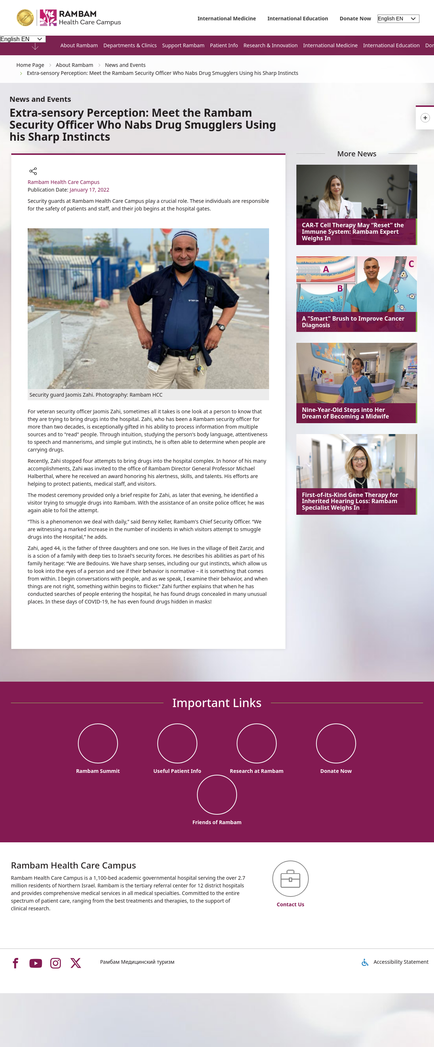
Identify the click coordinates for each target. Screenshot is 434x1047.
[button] (33, 172)
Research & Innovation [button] (271, 45)
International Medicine (227, 18)
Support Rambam (183, 45)
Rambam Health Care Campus (63, 181)
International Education (298, 18)
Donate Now (355, 18)
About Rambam (79, 45)
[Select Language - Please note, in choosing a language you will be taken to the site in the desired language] (23, 39)
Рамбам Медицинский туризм (137, 961)
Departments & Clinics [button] (130, 45)
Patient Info (224, 45)
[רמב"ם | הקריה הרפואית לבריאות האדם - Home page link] (69, 17)
